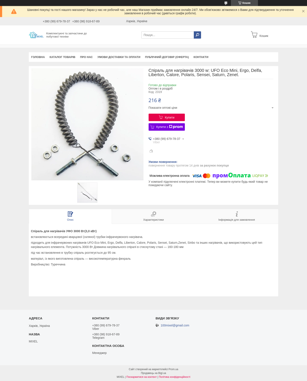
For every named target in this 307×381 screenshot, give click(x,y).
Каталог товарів (62, 57)
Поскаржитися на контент (141, 376)
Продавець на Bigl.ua (153, 373)
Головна (38, 57)
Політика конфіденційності (174, 376)
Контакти (201, 57)
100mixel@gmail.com (175, 325)
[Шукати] (197, 35)
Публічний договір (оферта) (167, 57)
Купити (169, 117)
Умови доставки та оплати (118, 57)
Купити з (169, 127)
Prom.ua (173, 369)
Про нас (86, 57)
